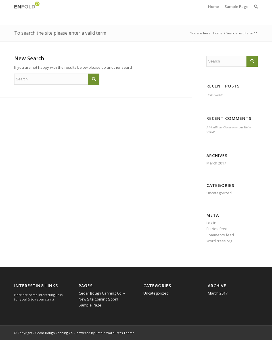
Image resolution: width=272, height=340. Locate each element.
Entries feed (216, 228)
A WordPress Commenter (222, 127)
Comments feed (220, 234)
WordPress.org (219, 240)
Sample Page (236, 6)
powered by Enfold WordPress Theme (105, 333)
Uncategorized (219, 192)
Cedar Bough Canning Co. (54, 333)
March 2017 (216, 163)
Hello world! (214, 95)
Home (213, 6)
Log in (211, 222)
